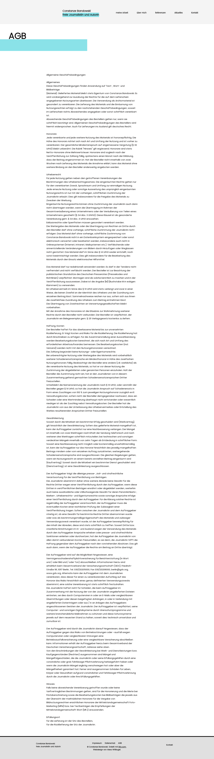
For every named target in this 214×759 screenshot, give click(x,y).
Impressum (97, 743)
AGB (120, 743)
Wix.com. (122, 747)
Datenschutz (110, 743)
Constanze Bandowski (45, 743)
